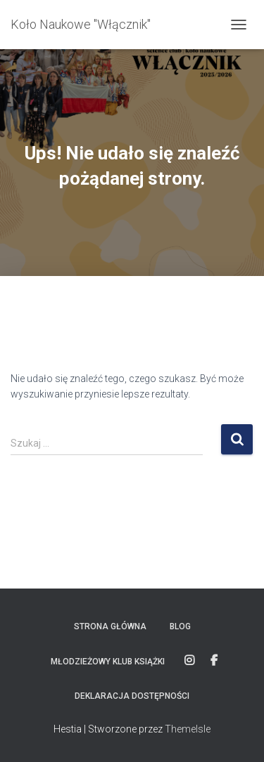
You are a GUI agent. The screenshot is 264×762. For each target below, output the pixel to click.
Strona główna (110, 626)
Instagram (189, 661)
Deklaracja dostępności (132, 696)
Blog (180, 626)
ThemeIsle (187, 729)
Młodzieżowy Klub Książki (108, 661)
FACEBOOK (214, 661)
